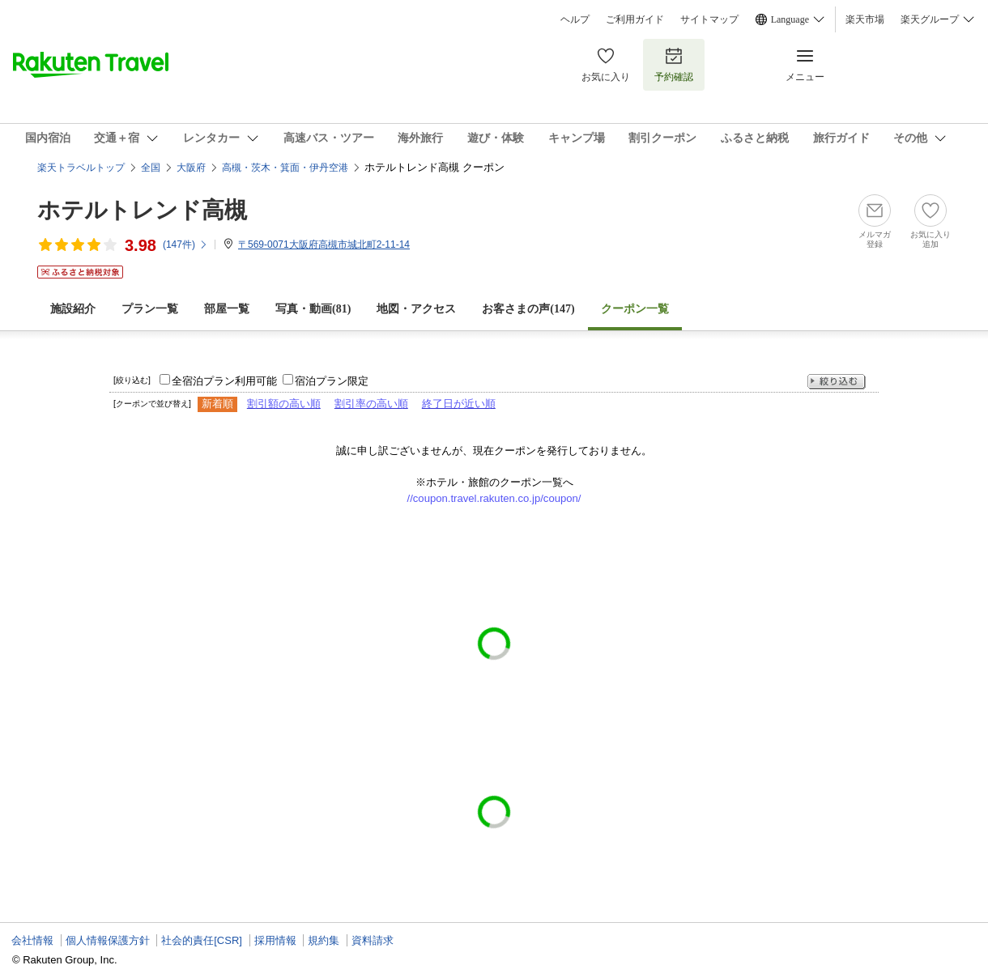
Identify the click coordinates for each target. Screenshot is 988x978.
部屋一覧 (226, 309)
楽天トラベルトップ (81, 167)
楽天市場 (864, 19)
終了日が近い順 (459, 404)
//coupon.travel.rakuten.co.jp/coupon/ (494, 498)
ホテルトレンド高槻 (142, 210)
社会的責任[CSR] (201, 940)
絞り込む (836, 381)
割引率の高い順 (371, 404)
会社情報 (32, 940)
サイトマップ (709, 19)
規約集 (323, 940)
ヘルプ (575, 19)
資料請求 (372, 940)
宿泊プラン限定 (331, 381)
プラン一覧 (149, 309)
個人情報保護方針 (108, 940)
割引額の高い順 (284, 404)
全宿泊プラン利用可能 (224, 381)
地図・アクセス (416, 309)
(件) (185, 244)
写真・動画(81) (313, 309)
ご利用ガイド (635, 19)
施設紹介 (73, 309)
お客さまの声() (528, 309)
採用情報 (275, 940)
